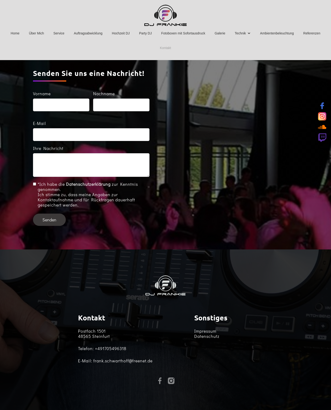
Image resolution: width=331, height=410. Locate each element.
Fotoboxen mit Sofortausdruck (183, 33)
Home (15, 33)
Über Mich (36, 33)
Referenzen (311, 33)
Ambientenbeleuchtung (277, 33)
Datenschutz (206, 336)
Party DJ (145, 33)
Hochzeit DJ (121, 33)
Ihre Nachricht (48, 148)
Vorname (42, 93)
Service (58, 33)
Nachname (104, 93)
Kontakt (165, 48)
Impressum (205, 331)
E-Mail (39, 123)
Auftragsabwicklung (88, 33)
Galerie (220, 33)
